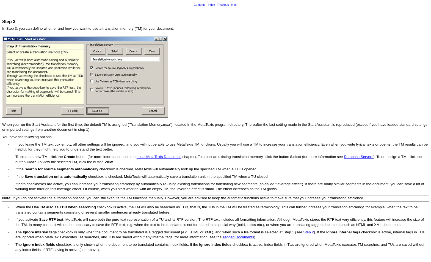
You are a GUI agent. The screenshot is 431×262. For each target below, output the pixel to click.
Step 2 (308, 232)
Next (234, 4)
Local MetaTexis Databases (159, 157)
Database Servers (358, 157)
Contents (200, 4)
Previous (223, 4)
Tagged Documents (238, 237)
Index (211, 4)
